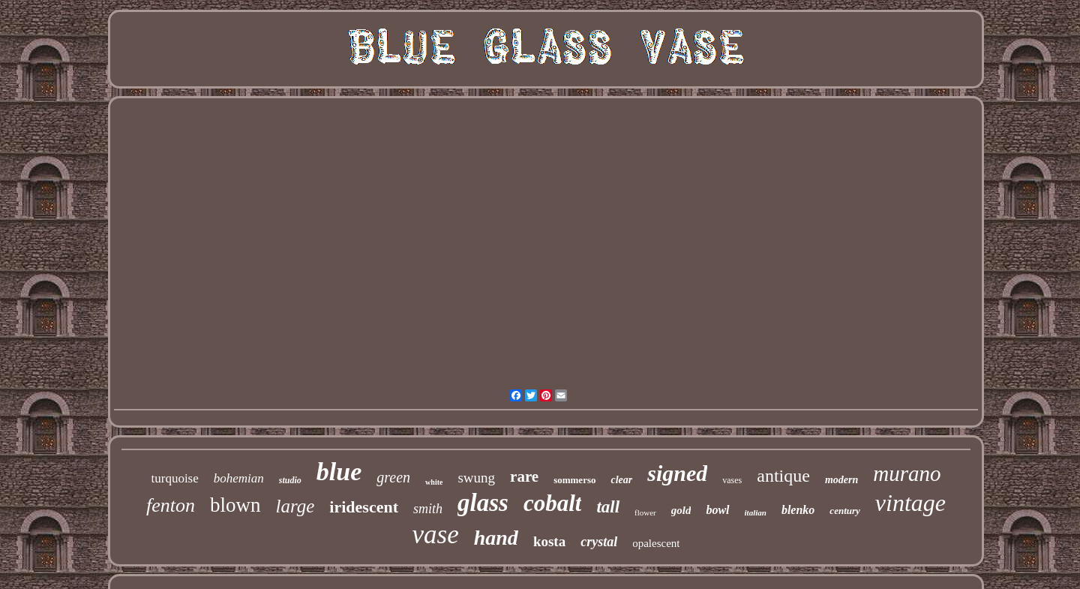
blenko (798, 509)
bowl (717, 509)
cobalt (553, 503)
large (295, 506)
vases (732, 480)
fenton (170, 505)
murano (906, 473)
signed (677, 473)
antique (783, 475)
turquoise (175, 478)
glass (483, 502)
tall (608, 506)
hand (496, 537)
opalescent (656, 543)
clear (621, 479)
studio (290, 480)
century (845, 510)
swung (476, 477)
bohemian (239, 478)
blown (235, 505)
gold (681, 510)
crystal (598, 541)
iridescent (363, 506)
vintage (910, 502)
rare (524, 476)
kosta (549, 541)
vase (435, 534)
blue (339, 471)
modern (841, 479)
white (433, 482)
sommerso (575, 479)
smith (427, 508)
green (393, 477)
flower (645, 512)
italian (755, 512)
